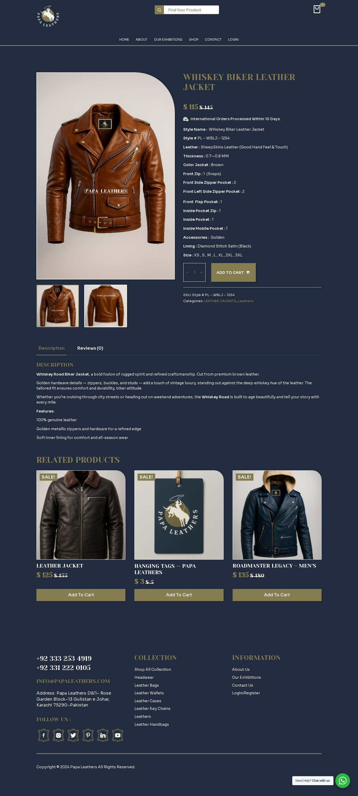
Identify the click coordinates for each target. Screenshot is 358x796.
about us (241, 669)
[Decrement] (187, 273)
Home (124, 39)
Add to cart (230, 272)
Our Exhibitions (168, 39)
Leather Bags (146, 685)
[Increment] (201, 273)
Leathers (245, 301)
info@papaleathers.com (73, 681)
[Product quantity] (194, 272)
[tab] (51, 348)
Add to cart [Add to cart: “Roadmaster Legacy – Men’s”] (277, 595)
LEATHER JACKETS (220, 301)
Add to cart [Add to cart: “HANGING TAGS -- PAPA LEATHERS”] (179, 595)
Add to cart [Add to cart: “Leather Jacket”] (81, 595)
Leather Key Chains (152, 708)
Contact (213, 39)
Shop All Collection (152, 669)
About (141, 39)
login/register (246, 693)
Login (233, 39)
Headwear (144, 677)
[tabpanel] (179, 401)
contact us (242, 685)
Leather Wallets (149, 693)
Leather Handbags (151, 724)
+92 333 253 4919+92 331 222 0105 (64, 663)
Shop (193, 39)
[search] (159, 10)
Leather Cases (147, 701)
